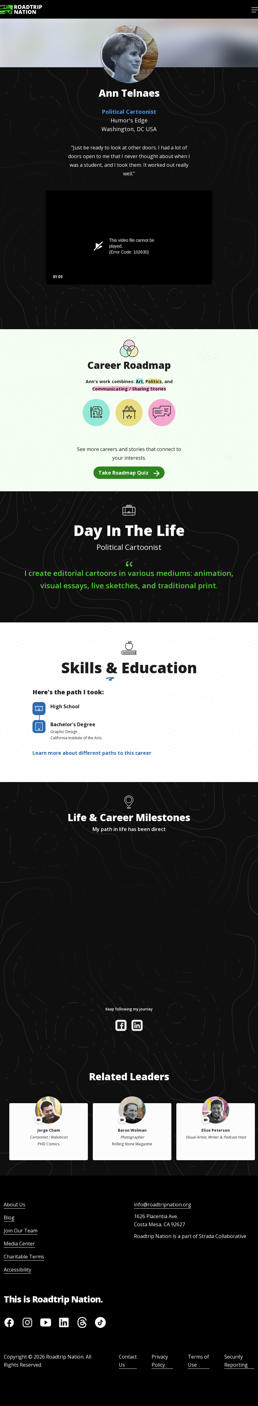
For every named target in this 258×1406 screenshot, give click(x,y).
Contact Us (128, 1360)
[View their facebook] (121, 1025)
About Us (14, 1204)
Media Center (19, 1243)
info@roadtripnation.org (162, 1204)
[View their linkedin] (137, 1025)
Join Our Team (20, 1230)
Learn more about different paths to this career (91, 752)
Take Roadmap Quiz (129, 472)
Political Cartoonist (129, 111)
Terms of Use (198, 1360)
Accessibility (17, 1269)
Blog (9, 1217)
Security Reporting (236, 1360)
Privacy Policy (160, 1360)
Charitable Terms (24, 1256)
